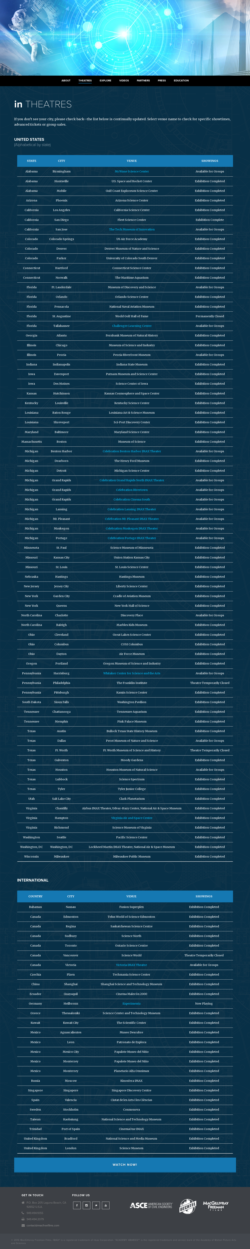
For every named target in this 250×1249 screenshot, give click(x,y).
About (66, 80)
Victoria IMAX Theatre (131, 965)
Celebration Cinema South (132, 499)
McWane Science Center (132, 171)
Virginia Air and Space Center (131, 818)
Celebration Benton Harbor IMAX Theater (132, 451)
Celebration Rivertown (132, 490)
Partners (143, 80)
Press (162, 80)
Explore (105, 80)
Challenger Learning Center (132, 326)
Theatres (85, 80)
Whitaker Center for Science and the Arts (131, 673)
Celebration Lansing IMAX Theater (132, 509)
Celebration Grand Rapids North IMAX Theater (132, 480)
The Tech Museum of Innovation (132, 229)
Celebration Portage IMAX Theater (132, 538)
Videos (124, 80)
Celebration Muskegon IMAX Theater (132, 528)
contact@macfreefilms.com (43, 1225)
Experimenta (131, 1003)
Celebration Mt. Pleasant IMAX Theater (132, 519)
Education (181, 80)
